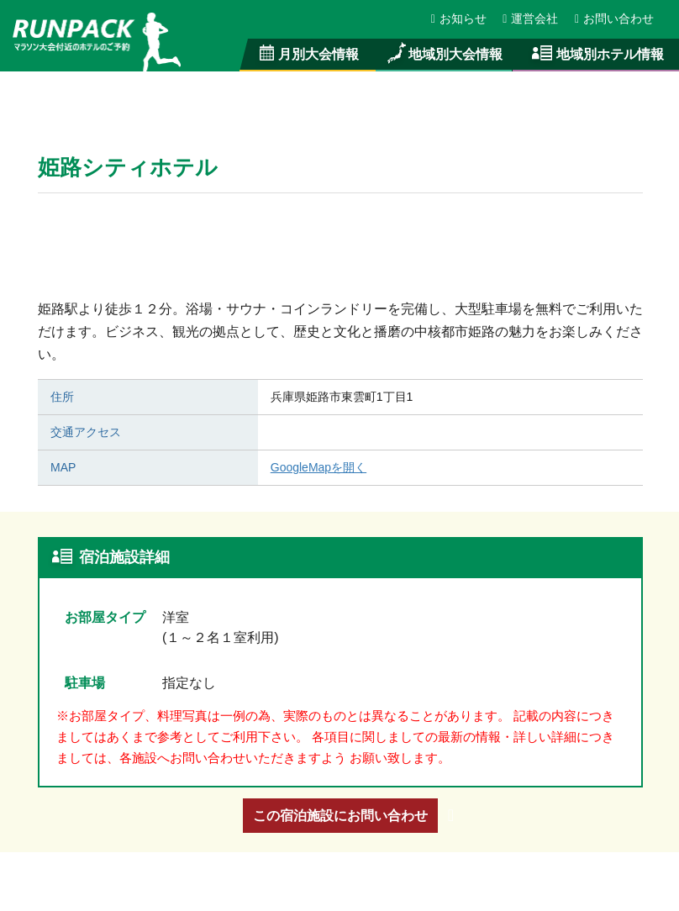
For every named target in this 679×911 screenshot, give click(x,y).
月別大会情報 (308, 54)
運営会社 (531, 18)
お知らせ (459, 18)
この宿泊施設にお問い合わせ (340, 815)
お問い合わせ (614, 18)
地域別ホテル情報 (596, 54)
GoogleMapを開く (318, 467)
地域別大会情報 (444, 54)
